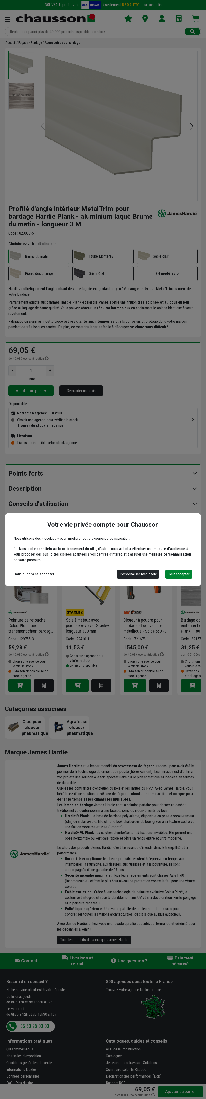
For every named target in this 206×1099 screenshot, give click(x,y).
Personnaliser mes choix (138, 574)
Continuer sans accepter (34, 574)
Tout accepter (179, 574)
